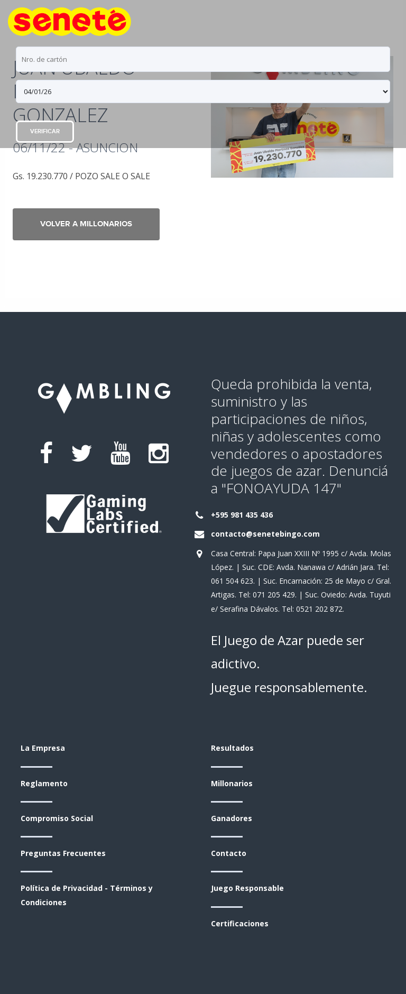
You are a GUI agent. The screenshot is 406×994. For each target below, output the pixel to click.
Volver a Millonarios (86, 224)
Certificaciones (240, 923)
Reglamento (44, 783)
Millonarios (232, 783)
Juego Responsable (247, 888)
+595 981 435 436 (242, 515)
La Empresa (43, 748)
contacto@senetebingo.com (265, 534)
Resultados (232, 748)
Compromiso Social (57, 818)
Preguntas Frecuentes (63, 853)
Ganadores (231, 818)
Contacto (228, 853)
